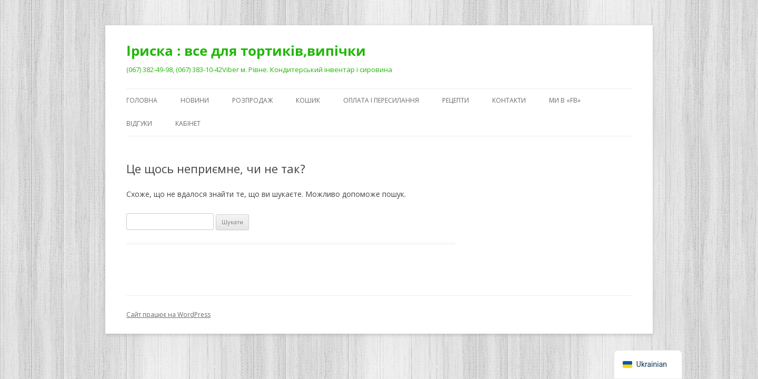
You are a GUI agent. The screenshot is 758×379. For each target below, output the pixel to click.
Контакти (509, 100)
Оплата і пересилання (381, 100)
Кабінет (188, 123)
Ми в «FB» (565, 100)
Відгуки (139, 123)
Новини (195, 100)
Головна (141, 100)
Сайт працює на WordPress (168, 314)
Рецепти (455, 100)
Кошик (308, 100)
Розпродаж (252, 100)
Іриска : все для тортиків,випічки (246, 50)
